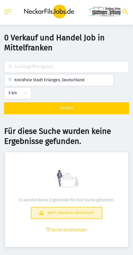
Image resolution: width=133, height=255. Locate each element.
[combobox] (66, 67)
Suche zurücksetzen (66, 230)
